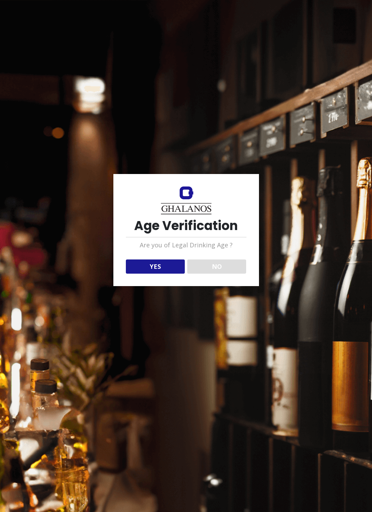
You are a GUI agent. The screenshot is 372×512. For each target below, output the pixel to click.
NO (217, 266)
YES (155, 266)
